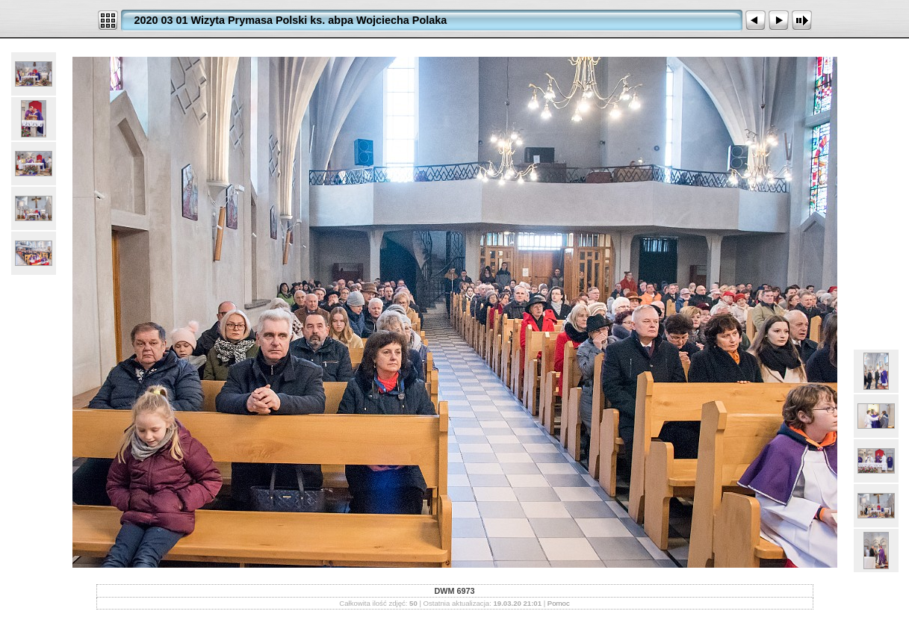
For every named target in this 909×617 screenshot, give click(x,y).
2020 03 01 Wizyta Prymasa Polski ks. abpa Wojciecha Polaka (290, 20)
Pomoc (558, 603)
